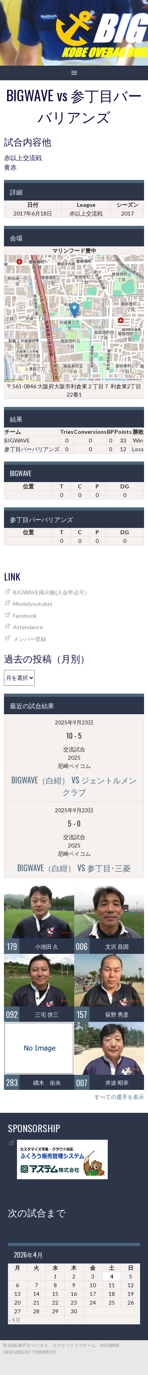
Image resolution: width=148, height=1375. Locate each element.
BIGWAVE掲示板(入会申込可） (51, 592)
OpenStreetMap (115, 379)
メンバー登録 (29, 638)
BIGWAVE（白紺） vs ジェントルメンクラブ (74, 786)
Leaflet (79, 379)
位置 (28, 486)
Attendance (28, 627)
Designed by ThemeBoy (29, 1351)
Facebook (25, 615)
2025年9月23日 (74, 722)
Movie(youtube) (32, 603)
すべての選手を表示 (119, 1096)
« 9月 (14, 1319)
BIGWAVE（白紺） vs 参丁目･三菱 (74, 868)
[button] (74, 310)
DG (124, 486)
